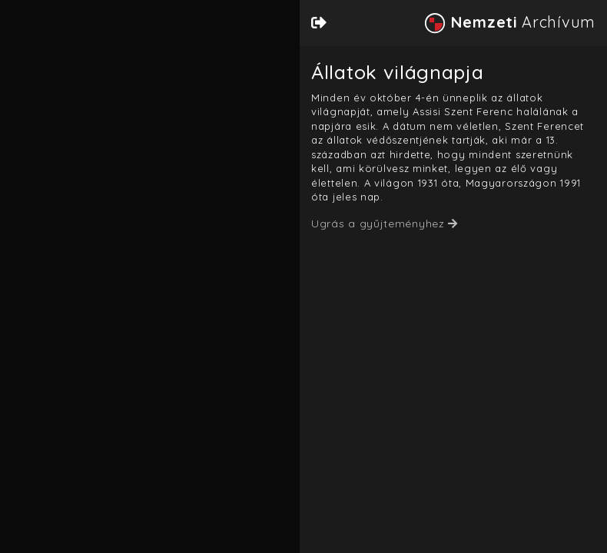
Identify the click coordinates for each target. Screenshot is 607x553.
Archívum (509, 21)
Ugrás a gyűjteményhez (378, 223)
